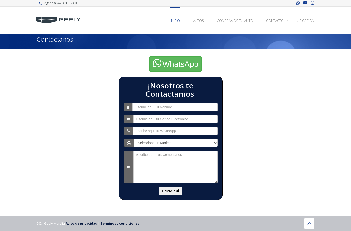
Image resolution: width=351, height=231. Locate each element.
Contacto (275, 20)
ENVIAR (170, 191)
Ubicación (305, 20)
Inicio (175, 20)
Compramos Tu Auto (235, 20)
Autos (198, 20)
